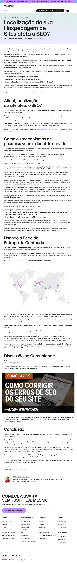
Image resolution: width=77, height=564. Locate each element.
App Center (24, 535)
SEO (18, 17)
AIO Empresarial (25, 524)
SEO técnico (25, 17)
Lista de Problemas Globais (47, 535)
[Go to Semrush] (9, 6)
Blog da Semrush (63, 536)
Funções (4, 524)
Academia (61, 524)
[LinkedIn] (3, 556)
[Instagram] (6, 556)
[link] (7, 479)
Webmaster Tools (56, 222)
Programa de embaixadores (62, 543)
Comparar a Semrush (9, 530)
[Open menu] (72, 6)
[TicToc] (10, 556)
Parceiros (42, 530)
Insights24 (23, 530)
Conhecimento (62, 521)
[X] (19, 556)
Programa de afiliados (9, 538)
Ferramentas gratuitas (27, 541)
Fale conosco (43, 538)
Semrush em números (9, 535)
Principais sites (25, 538)
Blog (5, 11)
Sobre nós (42, 521)
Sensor (22, 544)
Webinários (61, 539)
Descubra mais (65, 1)
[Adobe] (4, 560)
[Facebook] (16, 556)
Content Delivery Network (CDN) (48, 129)
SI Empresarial (25, 527)
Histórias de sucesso (8, 532)
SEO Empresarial (25, 521)
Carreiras (42, 527)
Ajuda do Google (20, 163)
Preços (4, 527)
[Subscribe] (50, 10)
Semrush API (62, 527)
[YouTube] (13, 556)
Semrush (7, 17)
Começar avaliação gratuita (14, 510)
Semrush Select (44, 532)
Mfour (22, 532)
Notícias (41, 524)
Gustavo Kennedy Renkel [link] (15, 38)
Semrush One (6, 521)
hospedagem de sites (58, 49)
